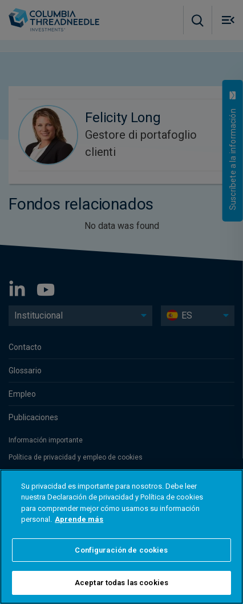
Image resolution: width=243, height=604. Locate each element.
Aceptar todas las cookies (121, 582)
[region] (121, 536)
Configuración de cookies (121, 550)
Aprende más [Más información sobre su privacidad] (79, 519)
